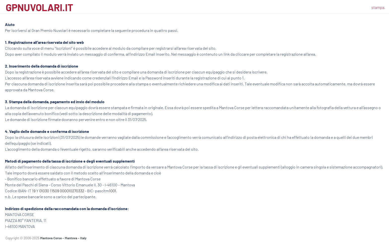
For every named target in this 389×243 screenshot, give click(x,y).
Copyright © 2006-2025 (46, 238)
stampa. (378, 7)
